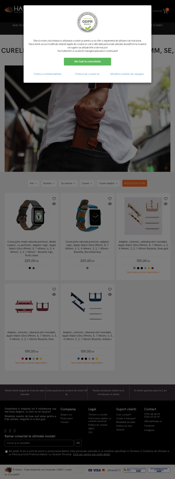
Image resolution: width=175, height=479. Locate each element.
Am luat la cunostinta (87, 61)
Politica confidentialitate (48, 74)
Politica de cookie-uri (87, 74)
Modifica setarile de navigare (127, 74)
